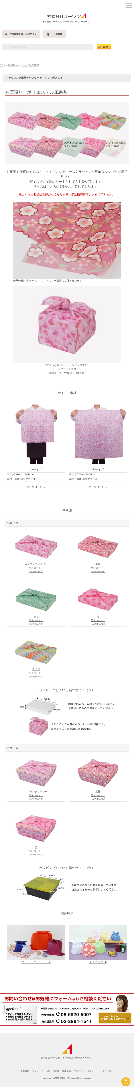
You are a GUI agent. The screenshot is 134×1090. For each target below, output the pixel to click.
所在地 (56, 1071)
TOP (2, 65)
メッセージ (37, 1071)
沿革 (48, 1071)
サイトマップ (104, 1071)
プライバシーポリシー (85, 1071)
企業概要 (24, 1071)
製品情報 (13, 65)
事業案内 (66, 1071)
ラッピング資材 (30, 65)
